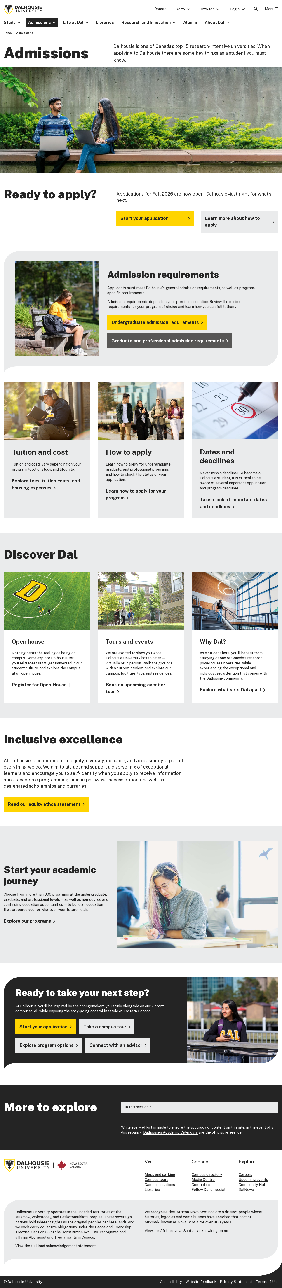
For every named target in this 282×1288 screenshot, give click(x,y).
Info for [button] (207, 9)
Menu (271, 9)
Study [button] (10, 22)
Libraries (105, 22)
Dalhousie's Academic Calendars (170, 1132)
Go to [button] (180, 9)
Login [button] (235, 9)
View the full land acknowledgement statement (55, 1246)
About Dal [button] (214, 22)
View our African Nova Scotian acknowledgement (186, 1231)
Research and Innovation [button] (146, 22)
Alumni (190, 22)
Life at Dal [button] (73, 22)
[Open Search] (256, 9)
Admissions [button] (39, 22)
